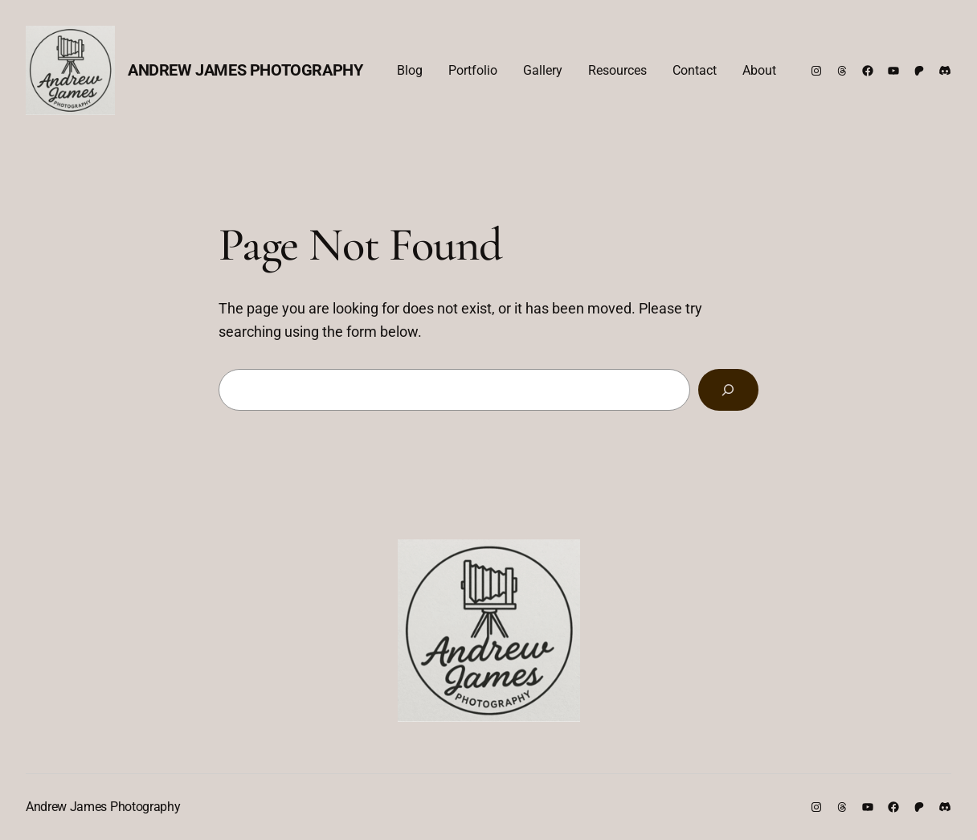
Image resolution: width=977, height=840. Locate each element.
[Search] (728, 390)
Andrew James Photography (245, 70)
